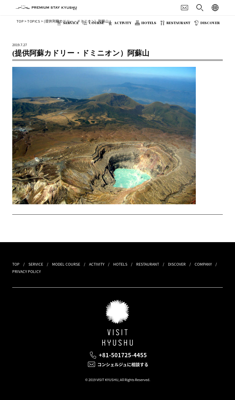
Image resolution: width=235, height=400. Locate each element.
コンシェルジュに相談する (122, 364)
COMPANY (203, 264)
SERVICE (71, 22)
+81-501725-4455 (123, 355)
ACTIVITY (122, 22)
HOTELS (148, 22)
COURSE (96, 22)
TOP (16, 264)
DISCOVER (210, 22)
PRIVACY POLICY (26, 271)
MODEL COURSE (66, 264)
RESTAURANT (178, 22)
